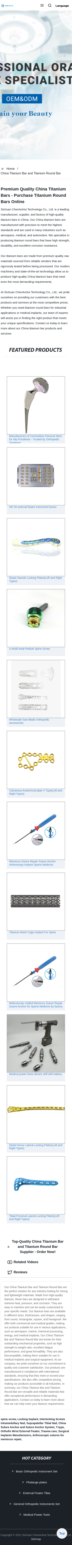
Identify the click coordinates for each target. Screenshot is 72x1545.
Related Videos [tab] (22, 1262)
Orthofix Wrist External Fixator (20, 1431)
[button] (42, 5)
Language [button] (62, 5)
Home (11, 168)
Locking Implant (27, 1419)
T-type (60, 1427)
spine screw (8, 1419)
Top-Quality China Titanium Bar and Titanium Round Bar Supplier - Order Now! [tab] (35, 1247)
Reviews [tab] (17, 1272)
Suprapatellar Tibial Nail (41, 1423)
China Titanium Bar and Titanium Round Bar (31, 173)
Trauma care (49, 1431)
